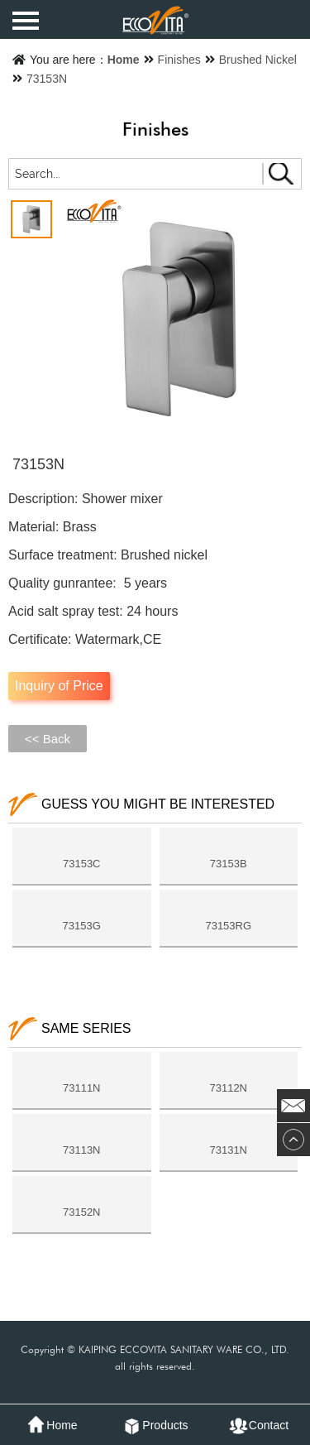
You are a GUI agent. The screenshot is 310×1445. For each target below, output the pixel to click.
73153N (46, 78)
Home (123, 59)
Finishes (179, 59)
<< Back (47, 739)
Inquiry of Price (59, 686)
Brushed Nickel (258, 59)
